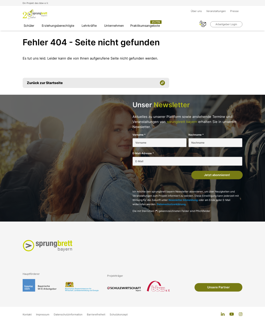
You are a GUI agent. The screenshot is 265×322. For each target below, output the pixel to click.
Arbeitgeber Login (226, 24)
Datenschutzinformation (68, 314)
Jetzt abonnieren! (217, 175)
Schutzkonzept (119, 314)
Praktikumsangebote (145, 25)
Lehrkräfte (89, 25)
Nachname (196, 134)
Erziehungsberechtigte (58, 25)
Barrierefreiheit (96, 314)
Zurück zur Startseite (45, 83)
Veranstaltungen (216, 11)
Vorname (139, 134)
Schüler (29, 25)
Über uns (196, 11)
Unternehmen (114, 25)
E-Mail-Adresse (143, 153)
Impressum (43, 314)
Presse (234, 11)
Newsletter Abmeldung (183, 200)
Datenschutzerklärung (171, 204)
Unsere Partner (218, 287)
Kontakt (27, 314)
